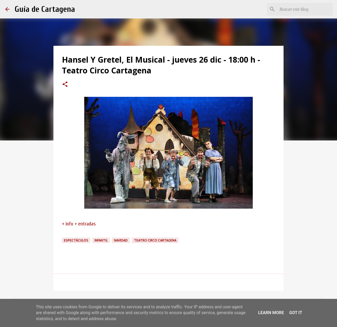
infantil (101, 240)
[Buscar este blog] (305, 9)
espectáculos (76, 240)
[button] (65, 84)
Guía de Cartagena (45, 9)
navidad (121, 240)
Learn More (271, 312)
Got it (295, 312)
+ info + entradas (79, 224)
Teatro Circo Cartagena (155, 240)
